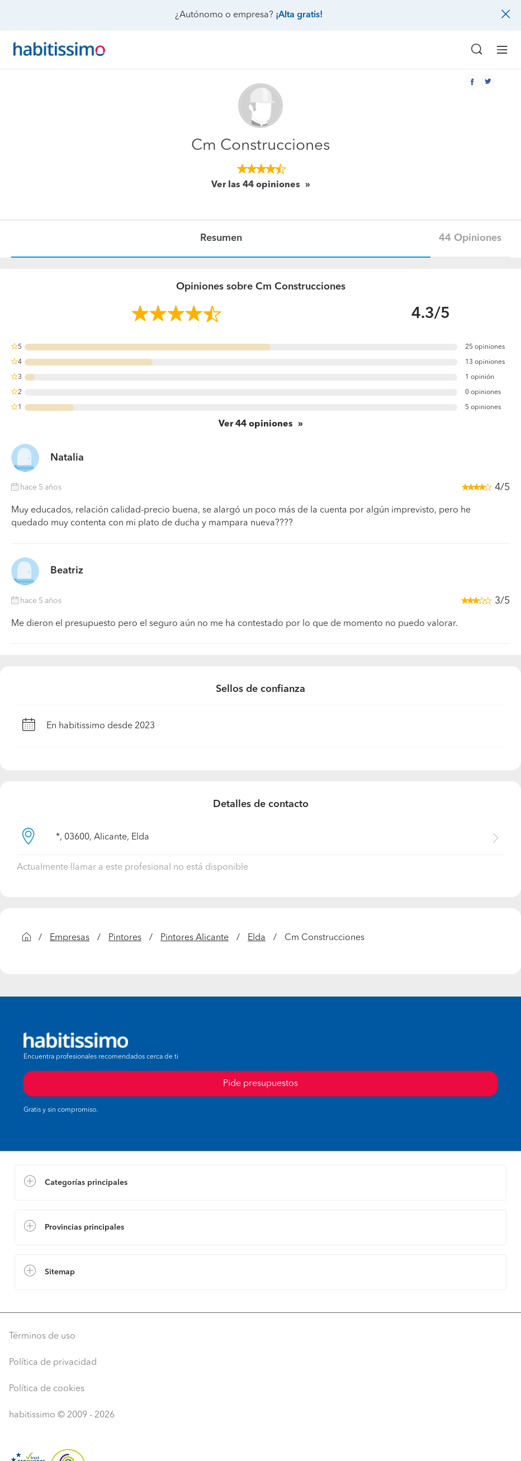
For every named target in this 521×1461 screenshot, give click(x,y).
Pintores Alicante (194, 937)
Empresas (69, 937)
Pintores (124, 937)
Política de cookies (46, 1388)
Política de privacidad (53, 1362)
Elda (257, 937)
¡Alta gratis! (299, 15)
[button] (260, 1183)
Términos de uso (42, 1336)
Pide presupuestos (260, 1083)
